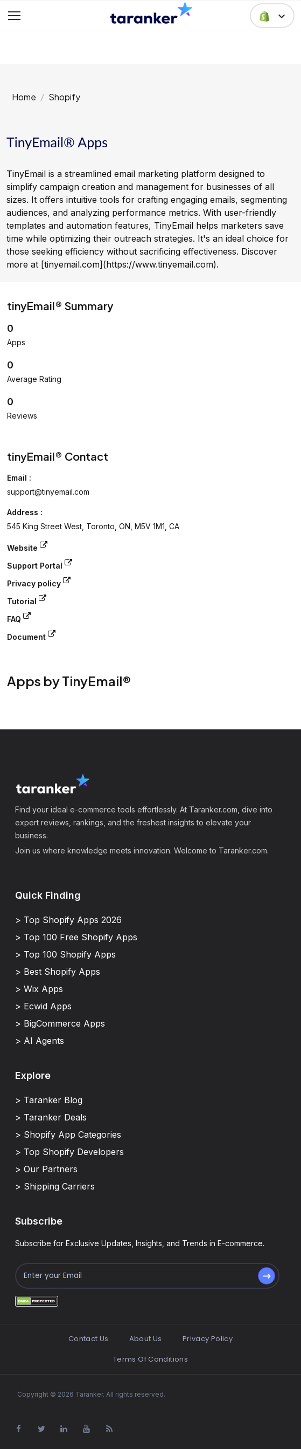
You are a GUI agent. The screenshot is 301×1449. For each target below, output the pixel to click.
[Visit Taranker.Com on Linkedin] (64, 1429)
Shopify (64, 96)
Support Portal (39, 564)
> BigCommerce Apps (60, 1023)
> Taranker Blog (48, 1100)
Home (24, 96)
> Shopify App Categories (68, 1134)
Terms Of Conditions (150, 1359)
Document (31, 635)
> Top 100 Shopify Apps (65, 954)
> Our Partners (46, 1169)
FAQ (19, 618)
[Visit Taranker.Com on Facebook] (19, 1429)
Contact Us (88, 1339)
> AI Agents (39, 1040)
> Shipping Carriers (55, 1186)
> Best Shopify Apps (57, 971)
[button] (272, 15)
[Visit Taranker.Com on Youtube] (87, 1429)
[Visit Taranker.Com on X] (41, 1429)
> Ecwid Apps (43, 1006)
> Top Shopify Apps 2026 (68, 919)
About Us (145, 1339)
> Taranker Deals (51, 1117)
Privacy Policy (208, 1339)
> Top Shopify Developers (69, 1151)
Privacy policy (39, 582)
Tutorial (26, 600)
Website (27, 546)
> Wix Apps (39, 988)
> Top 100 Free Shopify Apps (76, 937)
